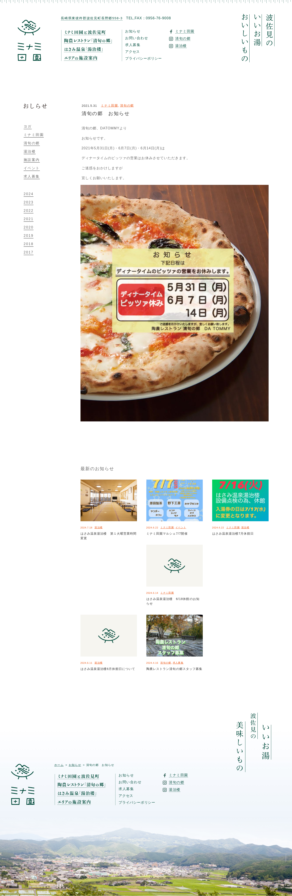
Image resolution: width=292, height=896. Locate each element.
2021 (28, 219)
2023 (28, 202)
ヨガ (28, 126)
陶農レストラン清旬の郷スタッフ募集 (174, 669)
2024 (28, 194)
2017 (28, 252)
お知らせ (132, 31)
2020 (28, 227)
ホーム (59, 765)
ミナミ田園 (109, 105)
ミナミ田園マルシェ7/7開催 (167, 533)
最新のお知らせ (97, 468)
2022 (28, 210)
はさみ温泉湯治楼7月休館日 (233, 533)
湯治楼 (98, 527)
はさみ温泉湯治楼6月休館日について (107, 669)
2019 (28, 235)
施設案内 (32, 160)
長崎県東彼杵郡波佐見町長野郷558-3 (92, 18)
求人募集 (132, 45)
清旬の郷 (127, 105)
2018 (28, 244)
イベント (180, 527)
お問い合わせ (136, 38)
